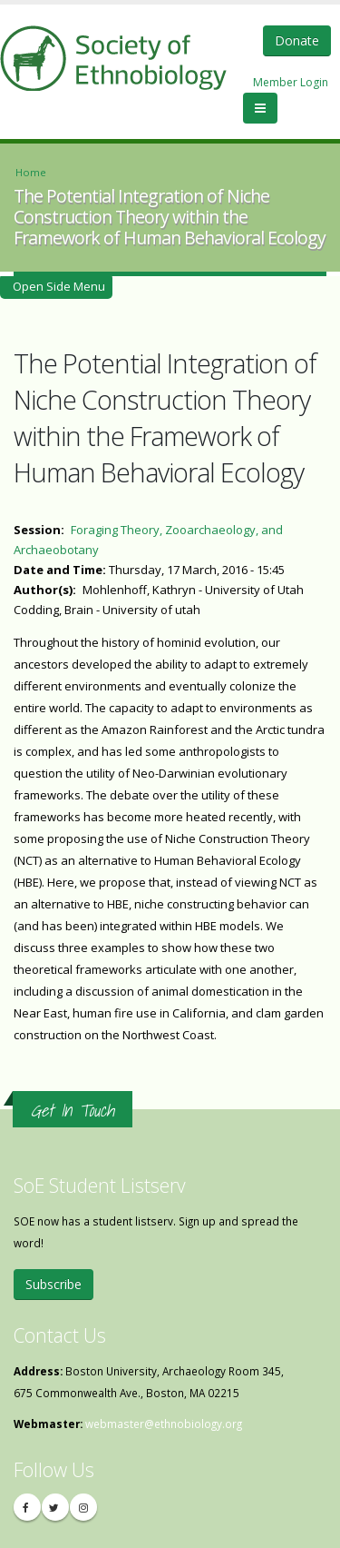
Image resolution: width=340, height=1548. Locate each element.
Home (30, 172)
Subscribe (53, 1284)
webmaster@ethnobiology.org (163, 1423)
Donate (297, 40)
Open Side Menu (56, 286)
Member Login (290, 82)
